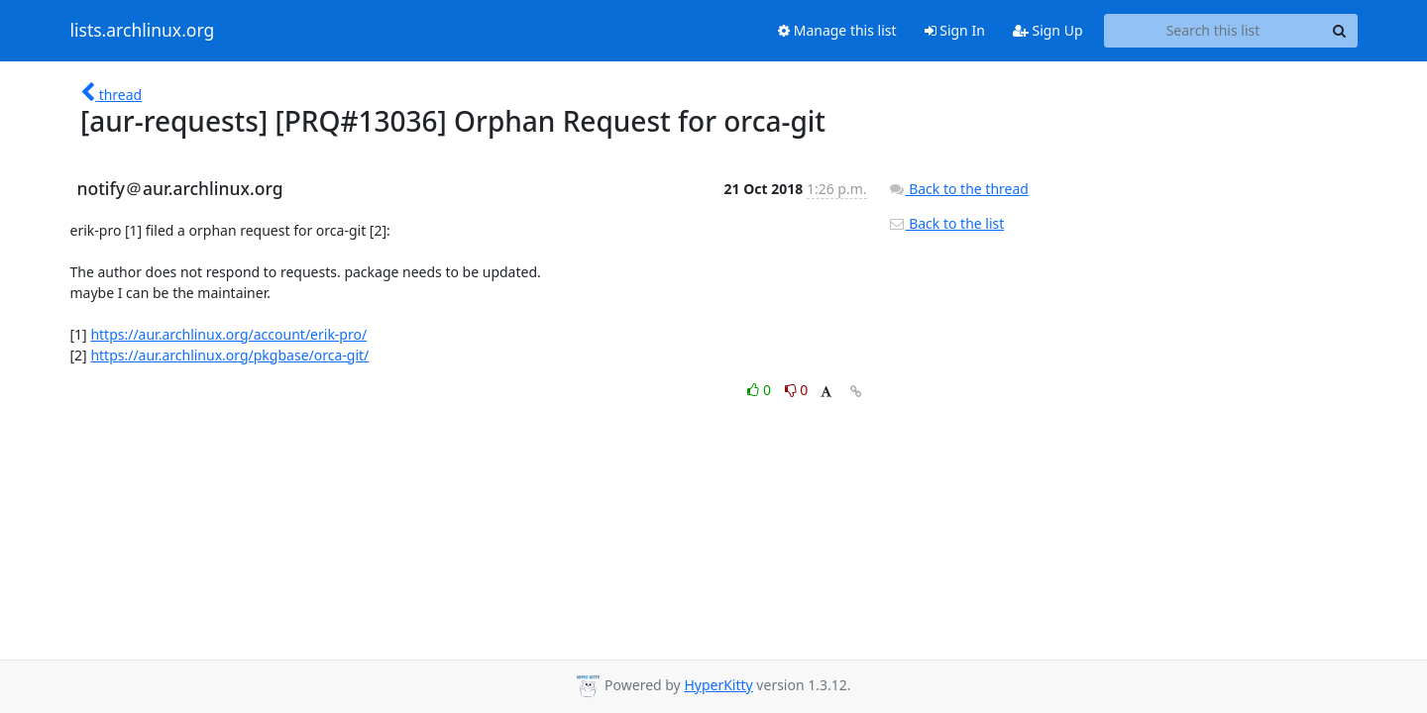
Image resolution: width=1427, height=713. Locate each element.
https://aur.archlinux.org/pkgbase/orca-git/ (229, 355)
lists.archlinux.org (142, 31)
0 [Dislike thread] (797, 389)
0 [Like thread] (760, 389)
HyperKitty (718, 684)
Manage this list (837, 30)
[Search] (1340, 31)
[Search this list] (1213, 31)
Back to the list (946, 223)
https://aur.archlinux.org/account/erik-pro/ (228, 334)
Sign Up (1048, 30)
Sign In (955, 30)
